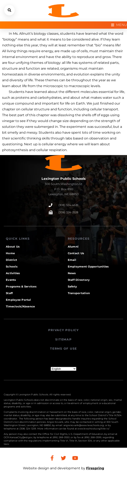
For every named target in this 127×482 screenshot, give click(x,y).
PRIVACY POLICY (63, 330)
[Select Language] (63, 369)
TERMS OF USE (63, 348)
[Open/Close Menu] (119, 25)
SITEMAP (63, 339)
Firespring (95, 468)
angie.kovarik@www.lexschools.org (83, 425)
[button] (9, 10)
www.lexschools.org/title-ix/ (93, 428)
